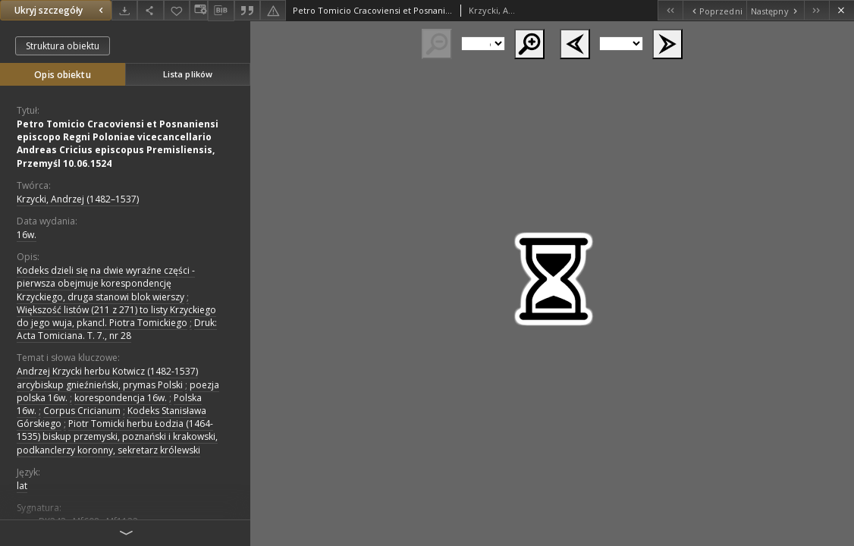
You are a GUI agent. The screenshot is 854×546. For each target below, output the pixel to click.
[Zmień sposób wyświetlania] (199, 10)
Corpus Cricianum (82, 410)
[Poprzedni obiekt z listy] (714, 10)
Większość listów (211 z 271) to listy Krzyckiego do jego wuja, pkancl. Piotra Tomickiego (116, 316)
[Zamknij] (841, 10)
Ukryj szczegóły (60, 10)
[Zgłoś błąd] (273, 10)
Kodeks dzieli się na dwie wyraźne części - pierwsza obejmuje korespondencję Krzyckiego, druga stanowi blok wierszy (106, 283)
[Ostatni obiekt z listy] (816, 10)
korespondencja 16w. (120, 397)
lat (22, 485)
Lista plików (187, 74)
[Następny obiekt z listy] (775, 10)
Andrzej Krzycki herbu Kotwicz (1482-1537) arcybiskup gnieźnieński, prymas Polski (107, 378)
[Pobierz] (124, 10)
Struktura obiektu (62, 45)
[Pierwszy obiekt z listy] (670, 10)
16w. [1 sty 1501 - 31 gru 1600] (26, 234)
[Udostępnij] (150, 10)
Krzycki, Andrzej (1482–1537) (78, 199)
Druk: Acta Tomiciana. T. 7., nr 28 (117, 329)
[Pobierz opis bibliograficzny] (221, 10)
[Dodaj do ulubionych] (177, 10)
